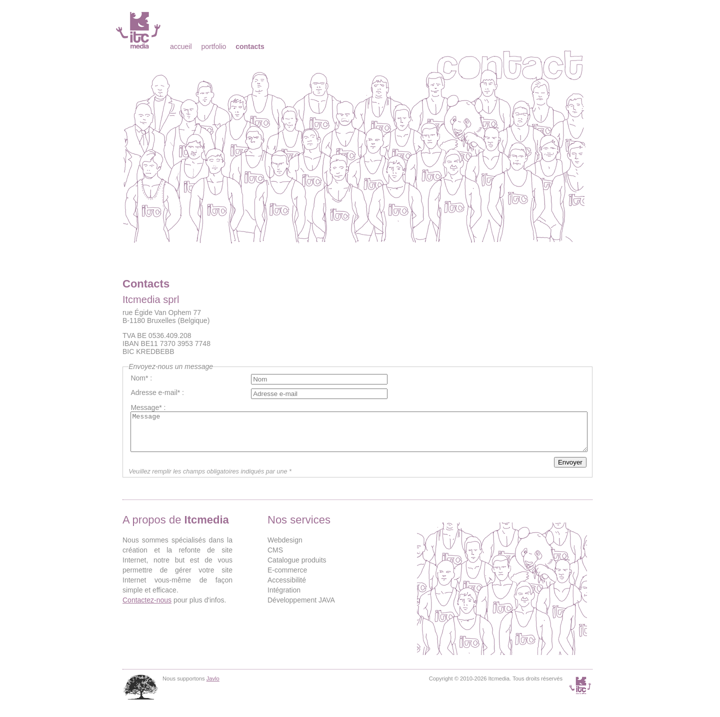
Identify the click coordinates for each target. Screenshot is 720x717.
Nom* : (141, 378)
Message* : (148, 408)
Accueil (181, 46)
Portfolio (213, 46)
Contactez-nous (147, 608)
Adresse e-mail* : (157, 392)
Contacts (250, 46)
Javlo (213, 686)
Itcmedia (139, 30)
